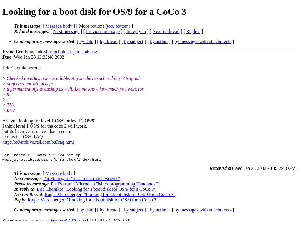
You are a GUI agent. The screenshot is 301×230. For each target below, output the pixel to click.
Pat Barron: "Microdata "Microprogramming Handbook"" (105, 186)
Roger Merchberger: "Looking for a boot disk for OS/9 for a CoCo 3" (110, 197)
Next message (66, 31)
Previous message (103, 31)
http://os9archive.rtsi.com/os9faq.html (38, 141)
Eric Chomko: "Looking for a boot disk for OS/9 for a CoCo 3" (96, 191)
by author (159, 41)
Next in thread (166, 31)
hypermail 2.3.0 (63, 223)
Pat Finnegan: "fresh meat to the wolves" (81, 181)
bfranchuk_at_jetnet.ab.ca (70, 51)
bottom (121, 26)
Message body (58, 26)
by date (86, 41)
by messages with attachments (203, 41)
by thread (109, 41)
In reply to (136, 31)
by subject (133, 41)
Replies (193, 31)
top (110, 26)
